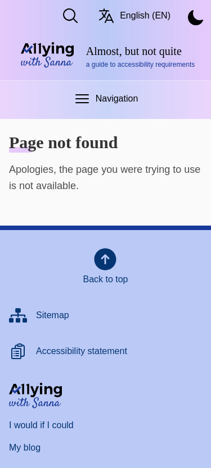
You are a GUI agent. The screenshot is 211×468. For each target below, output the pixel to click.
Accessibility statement (81, 351)
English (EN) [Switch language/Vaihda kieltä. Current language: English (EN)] (133, 16)
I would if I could (41, 425)
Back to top (105, 265)
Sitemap (52, 315)
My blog (25, 447)
